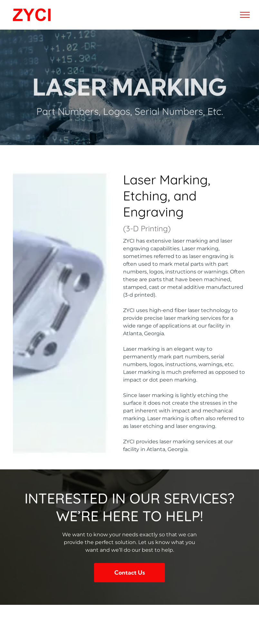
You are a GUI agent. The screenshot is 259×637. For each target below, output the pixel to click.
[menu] (244, 14)
